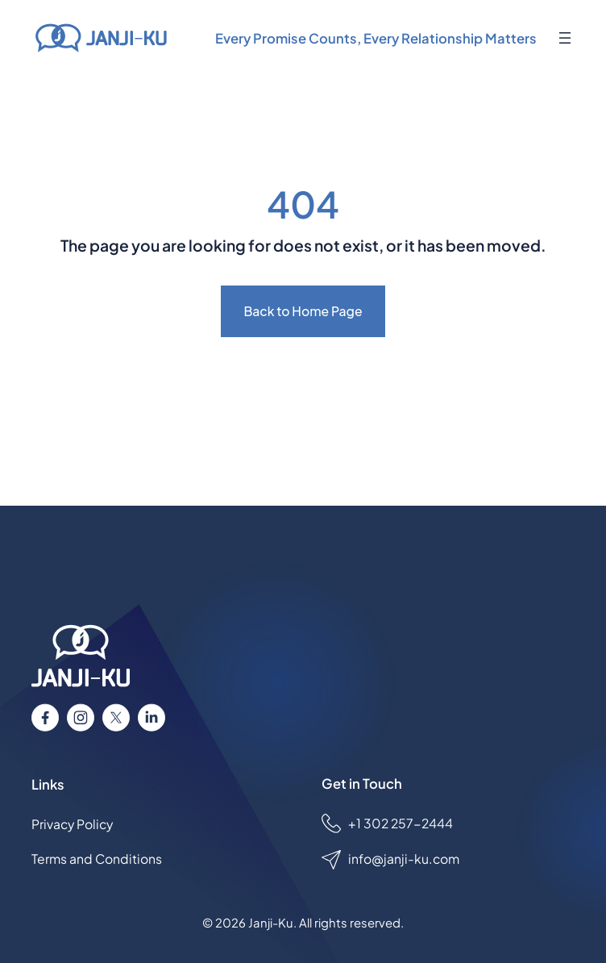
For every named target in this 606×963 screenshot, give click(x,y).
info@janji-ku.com (403, 858)
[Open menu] (565, 38)
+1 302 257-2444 (400, 823)
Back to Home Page (302, 311)
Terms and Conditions (96, 858)
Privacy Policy (72, 824)
